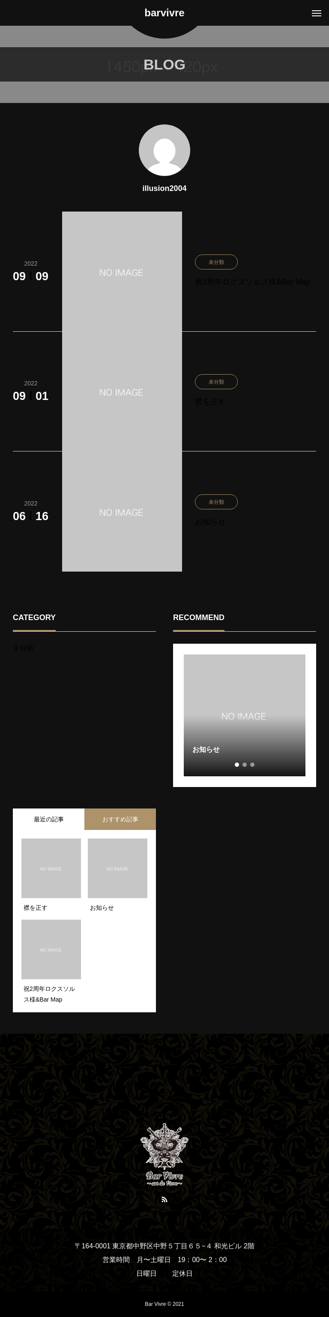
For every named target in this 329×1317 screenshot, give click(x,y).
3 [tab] (252, 765)
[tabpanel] (244, 715)
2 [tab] (245, 765)
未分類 (23, 648)
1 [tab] (237, 765)
